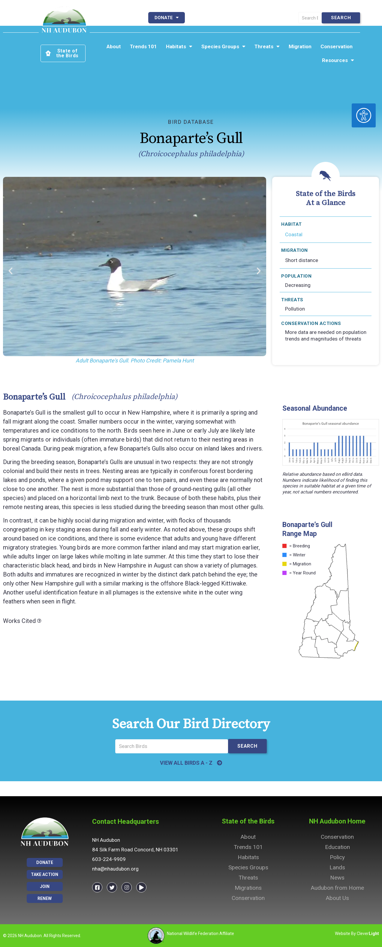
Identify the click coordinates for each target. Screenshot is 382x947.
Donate (167, 17)
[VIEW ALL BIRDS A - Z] (219, 763)
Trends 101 (143, 46)
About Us (337, 898)
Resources (338, 60)
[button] (10, 271)
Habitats (179, 46)
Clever (368, 933)
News (337, 877)
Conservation (336, 46)
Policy (337, 857)
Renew (225, 17)
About (114, 46)
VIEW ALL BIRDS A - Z (186, 763)
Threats (267, 46)
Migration (300, 46)
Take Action (265, 17)
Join (198, 17)
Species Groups (223, 46)
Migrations (248, 887)
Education (337, 847)
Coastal (293, 234)
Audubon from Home (337, 887)
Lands (337, 867)
